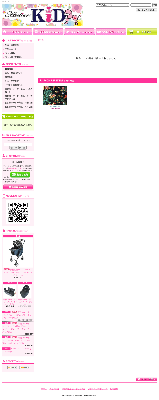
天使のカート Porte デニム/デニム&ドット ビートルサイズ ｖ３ (18, 257)
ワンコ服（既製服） (14, 57)
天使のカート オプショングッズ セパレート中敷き (9, 295)
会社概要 (9, 69)
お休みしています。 (15, 168)
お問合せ (9, 77)
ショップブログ (12, 81)
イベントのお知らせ (14, 85)
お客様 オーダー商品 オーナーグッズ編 (18, 97)
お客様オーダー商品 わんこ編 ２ (19, 108)
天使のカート (11, 49)
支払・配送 (54, 389)
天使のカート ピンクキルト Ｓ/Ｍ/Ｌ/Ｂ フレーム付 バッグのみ (17, 315)
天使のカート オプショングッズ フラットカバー (25, 295)
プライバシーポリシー (98, 389)
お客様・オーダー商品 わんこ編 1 (18, 90)
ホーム (41, 40)
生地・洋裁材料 (12, 45)
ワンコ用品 (10, 53)
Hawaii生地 (55, 96)
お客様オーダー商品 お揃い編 (18, 103)
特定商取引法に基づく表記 (73, 389)
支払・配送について (14, 73)
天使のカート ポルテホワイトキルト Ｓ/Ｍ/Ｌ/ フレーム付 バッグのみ (17, 340)
